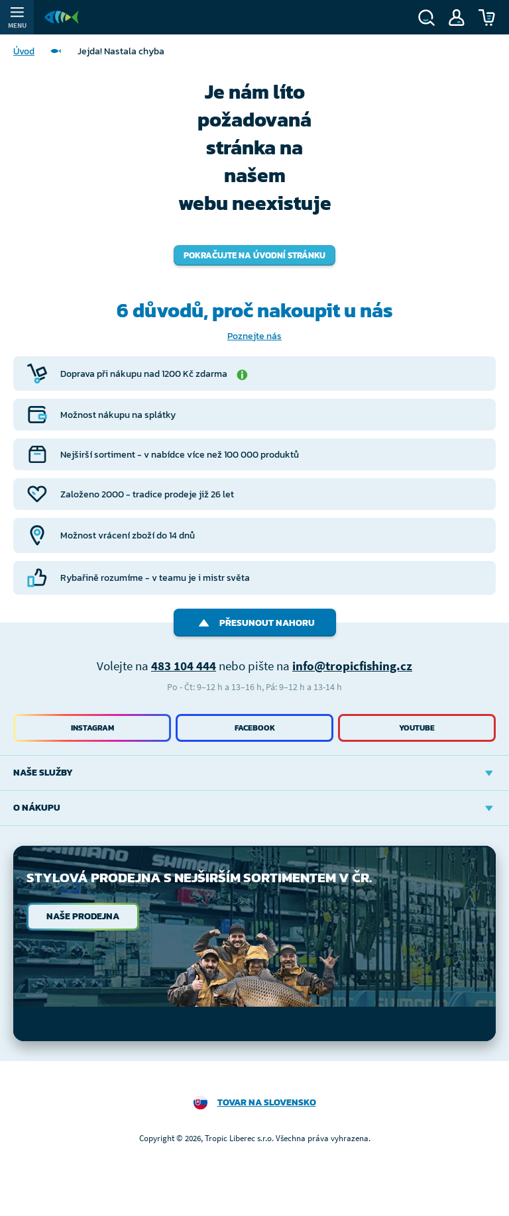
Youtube (417, 728)
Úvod (23, 51)
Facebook (255, 728)
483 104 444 (183, 666)
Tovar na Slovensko (266, 1102)
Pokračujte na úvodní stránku (254, 255)
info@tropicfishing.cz (352, 666)
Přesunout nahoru (255, 623)
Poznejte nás (254, 336)
